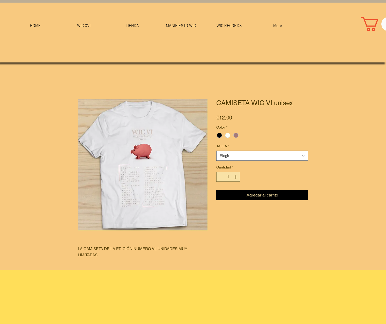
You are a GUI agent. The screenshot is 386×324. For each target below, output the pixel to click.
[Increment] (236, 176)
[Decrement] (220, 176)
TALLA (222, 146)
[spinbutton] (228, 176)
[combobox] (262, 156)
